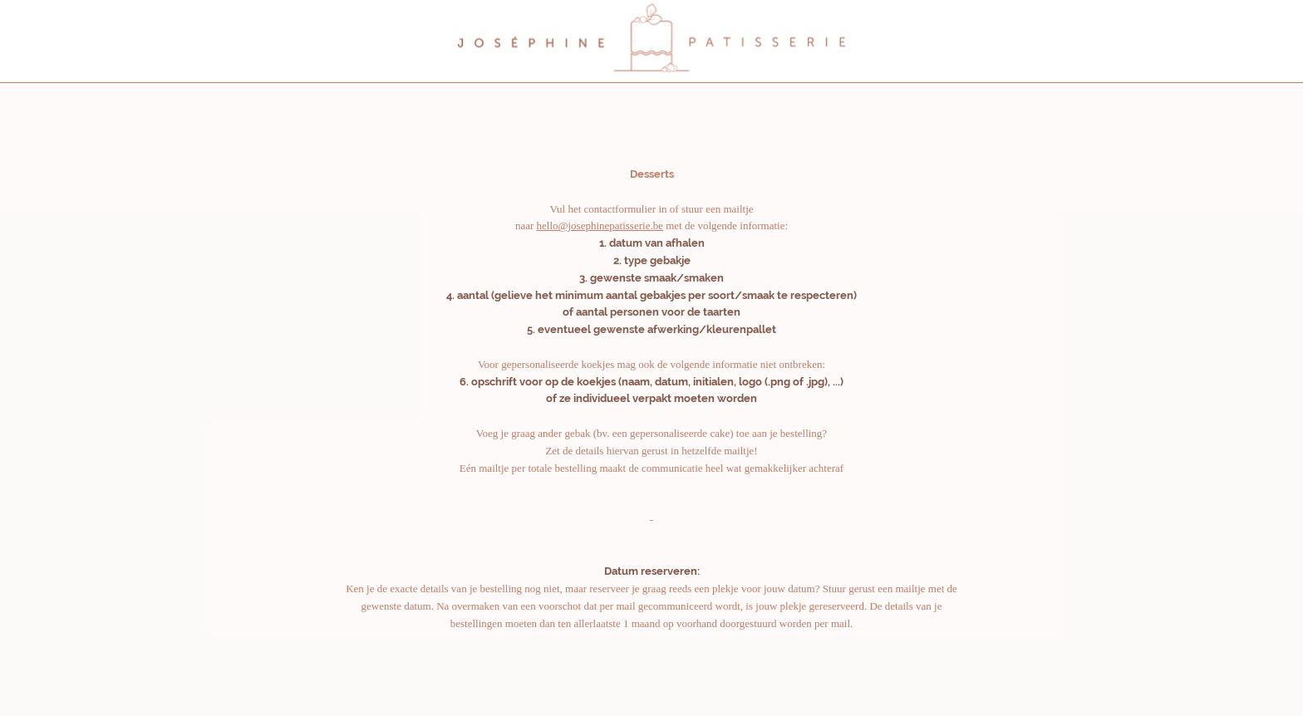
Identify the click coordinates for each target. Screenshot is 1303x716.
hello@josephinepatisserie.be (600, 225)
